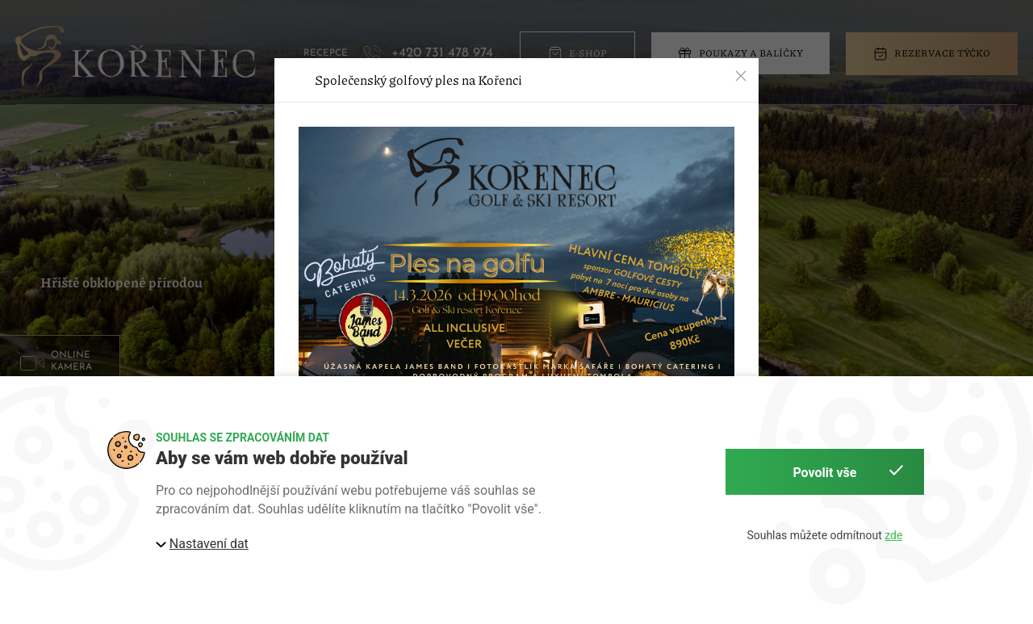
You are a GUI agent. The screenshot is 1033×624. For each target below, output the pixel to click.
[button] (741, 76)
